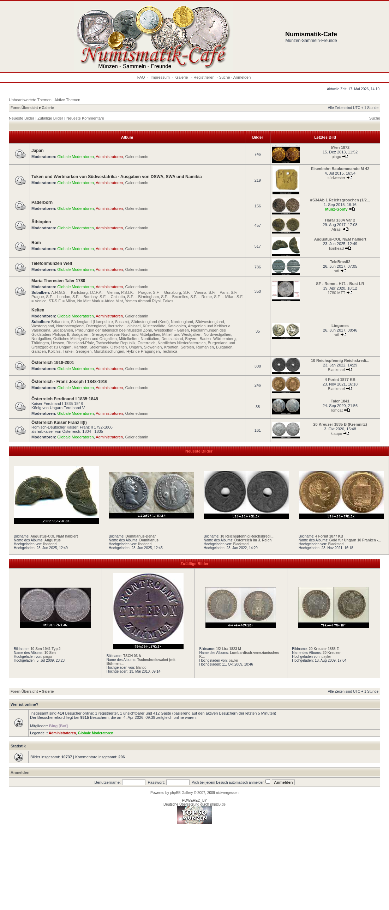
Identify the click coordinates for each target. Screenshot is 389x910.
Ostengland (96, 326)
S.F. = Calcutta (112, 297)
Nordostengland (70, 326)
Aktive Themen (67, 100)
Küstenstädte (154, 326)
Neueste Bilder (21, 118)
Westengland (42, 326)
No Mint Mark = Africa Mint (100, 301)
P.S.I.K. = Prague (136, 292)
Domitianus (148, 540)
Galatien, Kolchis (46, 351)
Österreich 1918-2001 (52, 362)
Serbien (187, 347)
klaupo (336, 433)
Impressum (160, 77)
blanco (141, 667)
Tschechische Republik (116, 343)
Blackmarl (336, 370)
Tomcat (336, 410)
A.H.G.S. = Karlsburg (69, 292)
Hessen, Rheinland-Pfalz (72, 343)
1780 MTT (336, 293)
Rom (36, 242)
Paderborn (42, 202)
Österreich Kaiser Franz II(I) (59, 422)
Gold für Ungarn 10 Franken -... (355, 540)
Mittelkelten (129, 338)
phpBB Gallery (181, 793)
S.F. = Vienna (195, 292)
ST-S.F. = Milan (62, 301)
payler (233, 660)
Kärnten (81, 347)
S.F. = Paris (219, 292)
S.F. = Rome (201, 297)
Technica (169, 351)
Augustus (52, 540)
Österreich (147, 343)
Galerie (182, 77)
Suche (224, 77)
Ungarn (135, 347)
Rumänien (205, 347)
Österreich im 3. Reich (253, 540)
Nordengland (182, 322)
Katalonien (177, 326)
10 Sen (50, 653)
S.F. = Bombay (84, 297)
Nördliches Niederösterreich (182, 343)
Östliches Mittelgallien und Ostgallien (85, 338)
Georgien (83, 351)
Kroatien (171, 347)
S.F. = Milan (224, 297)
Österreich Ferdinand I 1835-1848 (64, 398)
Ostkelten (118, 347)
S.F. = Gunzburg (167, 292)
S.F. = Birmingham (143, 297)
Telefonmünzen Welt (51, 263)
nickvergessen (227, 793)
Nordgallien (41, 338)
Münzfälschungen (109, 351)
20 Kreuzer (332, 653)
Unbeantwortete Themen (30, 100)
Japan (37, 150)
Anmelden (242, 77)
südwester (336, 178)
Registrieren (203, 77)
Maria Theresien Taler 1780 (58, 280)
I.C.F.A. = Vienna (104, 292)
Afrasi (336, 229)
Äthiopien (41, 221)
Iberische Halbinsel (124, 326)
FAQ (141, 77)
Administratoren (109, 156)
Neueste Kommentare (85, 118)
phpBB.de (218, 804)
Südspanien (63, 330)
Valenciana (40, 330)
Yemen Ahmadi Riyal (143, 301)
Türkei (67, 351)
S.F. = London (58, 297)
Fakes (168, 301)
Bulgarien (224, 347)
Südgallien (80, 334)
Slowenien (153, 347)
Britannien (60, 322)
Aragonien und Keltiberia (209, 326)
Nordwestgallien (217, 334)
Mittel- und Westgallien (182, 334)
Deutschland (172, 338)
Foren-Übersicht (24, 108)
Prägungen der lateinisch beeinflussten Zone (113, 330)
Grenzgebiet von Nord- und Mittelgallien (126, 334)
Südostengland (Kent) (150, 322)
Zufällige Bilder (50, 118)
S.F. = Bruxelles (174, 297)
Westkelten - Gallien (171, 330)
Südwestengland (209, 322)
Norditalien (149, 338)
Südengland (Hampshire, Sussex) (100, 322)
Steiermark (99, 347)
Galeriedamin (136, 156)
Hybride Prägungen (143, 351)
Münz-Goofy (336, 209)
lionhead (336, 248)
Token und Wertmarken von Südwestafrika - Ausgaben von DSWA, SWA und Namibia (116, 176)
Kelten (37, 310)
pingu (336, 156)
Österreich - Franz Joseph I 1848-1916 (69, 381)
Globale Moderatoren (75, 156)
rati (336, 271)
